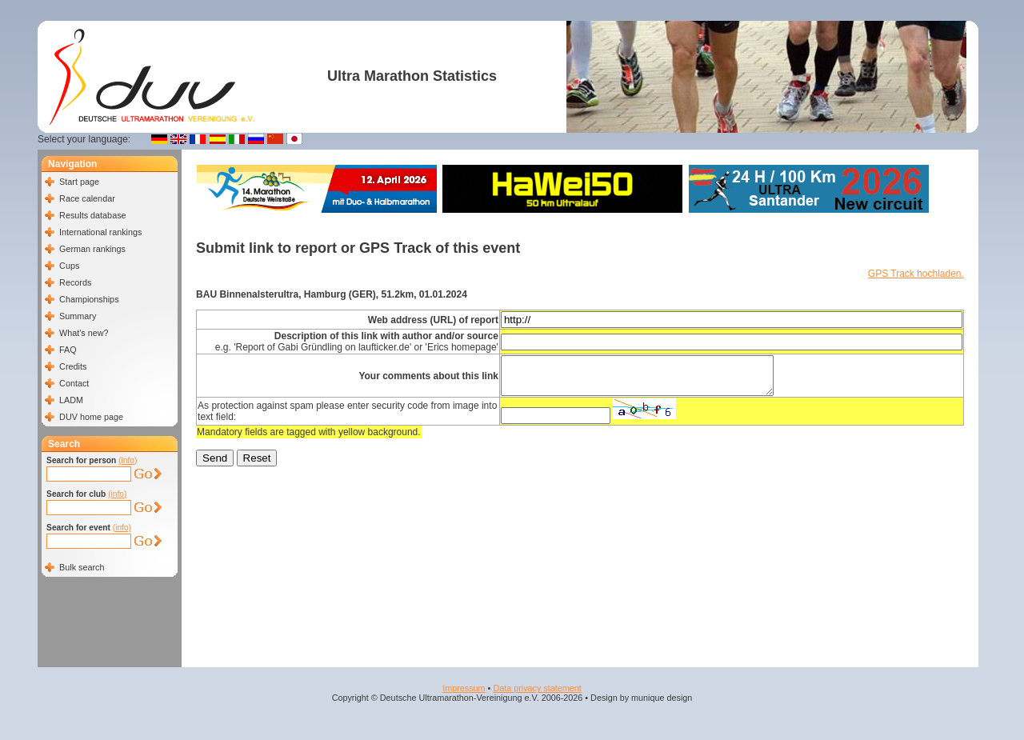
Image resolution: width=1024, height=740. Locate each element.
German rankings (92, 249)
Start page (79, 181)
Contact (74, 383)
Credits (72, 366)
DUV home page (91, 417)
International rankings (100, 232)
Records (75, 282)
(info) (127, 460)
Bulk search (81, 567)
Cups (69, 265)
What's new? (83, 333)
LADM (71, 400)
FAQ (68, 349)
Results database (92, 215)
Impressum (463, 688)
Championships (88, 299)
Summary (77, 316)
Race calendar (87, 198)
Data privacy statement (537, 688)
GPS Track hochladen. (916, 273)
